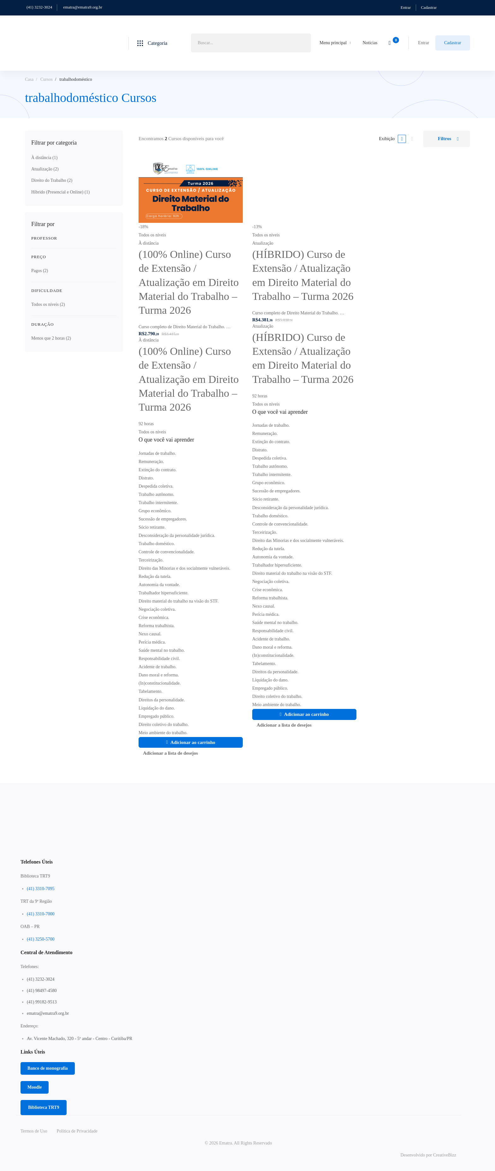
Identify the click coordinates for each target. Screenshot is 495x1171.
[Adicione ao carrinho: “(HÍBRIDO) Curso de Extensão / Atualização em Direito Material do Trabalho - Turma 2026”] (304, 714)
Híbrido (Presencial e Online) (60, 192)
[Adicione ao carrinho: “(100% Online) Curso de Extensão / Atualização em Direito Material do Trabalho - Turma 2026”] (191, 742)
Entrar (406, 7)
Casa (29, 79)
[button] (48, 1068)
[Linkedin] (253, 849)
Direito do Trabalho (51, 180)
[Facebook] (234, 849)
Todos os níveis (48, 304)
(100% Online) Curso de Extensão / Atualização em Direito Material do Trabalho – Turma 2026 (189, 282)
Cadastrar (429, 7)
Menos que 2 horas (51, 338)
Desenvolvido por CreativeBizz (428, 1155)
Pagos (39, 270)
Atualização (45, 169)
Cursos (46, 79)
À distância (44, 157)
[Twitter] (224, 849)
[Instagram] (243, 849)
